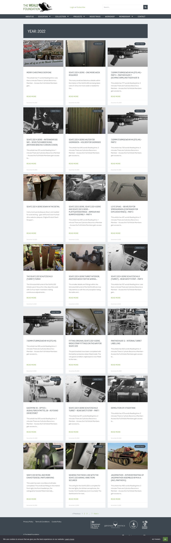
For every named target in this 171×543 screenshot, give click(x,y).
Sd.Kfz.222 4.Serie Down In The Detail (43, 206)
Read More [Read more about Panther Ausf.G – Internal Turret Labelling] (116, 364)
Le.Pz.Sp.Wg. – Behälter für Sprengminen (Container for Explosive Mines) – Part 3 (124, 209)
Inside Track (95, 16)
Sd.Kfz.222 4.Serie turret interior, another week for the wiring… (84, 277)
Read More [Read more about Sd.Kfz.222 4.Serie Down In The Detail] (31, 233)
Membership (126, 16)
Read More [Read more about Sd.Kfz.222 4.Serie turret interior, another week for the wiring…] (74, 297)
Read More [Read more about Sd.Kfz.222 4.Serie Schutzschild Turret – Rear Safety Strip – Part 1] (74, 432)
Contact (141, 16)
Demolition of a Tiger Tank (123, 408)
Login (72, 7)
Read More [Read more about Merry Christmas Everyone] (31, 96)
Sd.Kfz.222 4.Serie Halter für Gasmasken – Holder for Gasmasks (85, 140)
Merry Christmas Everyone (39, 72)
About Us (30, 16)
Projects (79, 16)
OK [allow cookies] (165, 539)
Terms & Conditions (42, 521)
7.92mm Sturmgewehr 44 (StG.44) (41, 340)
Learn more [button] (69, 539)
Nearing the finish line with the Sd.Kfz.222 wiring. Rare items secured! (83, 478)
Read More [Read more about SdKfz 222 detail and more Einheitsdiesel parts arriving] (31, 499)
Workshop (110, 16)
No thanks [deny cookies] (156, 539)
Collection (62, 16)
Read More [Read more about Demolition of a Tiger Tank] (116, 432)
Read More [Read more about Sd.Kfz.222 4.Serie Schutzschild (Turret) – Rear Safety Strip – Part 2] (116, 297)
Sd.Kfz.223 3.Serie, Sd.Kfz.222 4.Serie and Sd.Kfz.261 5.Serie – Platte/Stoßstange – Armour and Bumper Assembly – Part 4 (85, 210)
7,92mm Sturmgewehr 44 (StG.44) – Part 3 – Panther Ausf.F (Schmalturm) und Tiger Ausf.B (126, 75)
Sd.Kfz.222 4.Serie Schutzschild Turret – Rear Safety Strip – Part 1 (84, 409)
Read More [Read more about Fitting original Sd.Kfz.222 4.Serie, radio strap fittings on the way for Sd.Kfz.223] (74, 364)
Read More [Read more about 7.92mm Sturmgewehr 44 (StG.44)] (31, 364)
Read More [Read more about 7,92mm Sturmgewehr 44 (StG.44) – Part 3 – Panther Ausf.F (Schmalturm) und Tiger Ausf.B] (116, 96)
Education (44, 16)
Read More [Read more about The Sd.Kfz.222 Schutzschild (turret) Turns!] (31, 297)
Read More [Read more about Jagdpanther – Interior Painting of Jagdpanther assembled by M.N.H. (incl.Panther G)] (116, 499)
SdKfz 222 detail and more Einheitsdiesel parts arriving (40, 476)
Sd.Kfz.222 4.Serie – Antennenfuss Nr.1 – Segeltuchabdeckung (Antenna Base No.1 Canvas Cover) (42, 142)
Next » (96, 513)
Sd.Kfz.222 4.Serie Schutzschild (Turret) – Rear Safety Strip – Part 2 (127, 277)
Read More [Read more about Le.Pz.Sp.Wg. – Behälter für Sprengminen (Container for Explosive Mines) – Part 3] (116, 233)
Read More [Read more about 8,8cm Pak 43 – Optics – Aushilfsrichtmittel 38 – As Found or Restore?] (31, 432)
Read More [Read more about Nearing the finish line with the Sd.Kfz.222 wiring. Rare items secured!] (74, 499)
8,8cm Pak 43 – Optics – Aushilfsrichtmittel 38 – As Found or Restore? (42, 410)
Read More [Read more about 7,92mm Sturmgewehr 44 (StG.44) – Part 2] (116, 163)
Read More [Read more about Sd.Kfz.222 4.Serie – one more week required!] (74, 96)
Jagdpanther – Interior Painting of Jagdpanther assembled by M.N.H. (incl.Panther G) (127, 478)
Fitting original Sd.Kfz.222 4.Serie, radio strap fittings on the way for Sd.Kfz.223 (85, 343)
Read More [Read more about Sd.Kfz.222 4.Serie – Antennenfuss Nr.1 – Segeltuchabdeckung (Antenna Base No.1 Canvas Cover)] (31, 163)
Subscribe (81, 7)
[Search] (145, 7)
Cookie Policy (56, 521)
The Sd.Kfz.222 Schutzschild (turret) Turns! (40, 277)
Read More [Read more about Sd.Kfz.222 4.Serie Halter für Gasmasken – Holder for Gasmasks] (74, 163)
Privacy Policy (28, 521)
